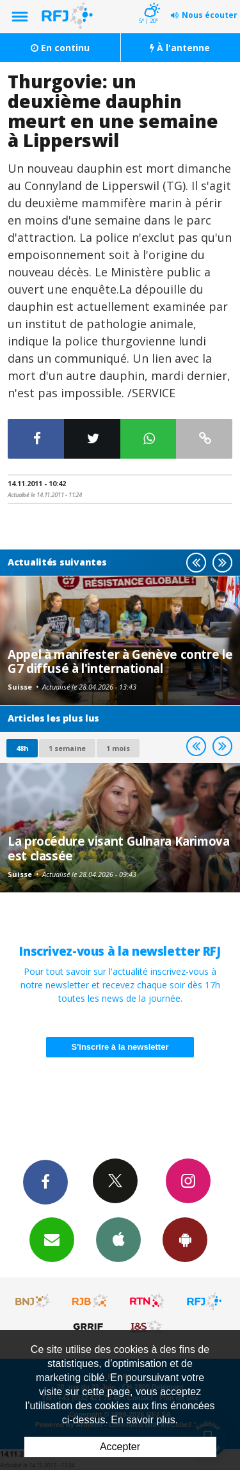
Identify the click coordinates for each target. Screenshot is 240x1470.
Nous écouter (209, 15)
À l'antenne (180, 48)
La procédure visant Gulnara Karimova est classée (119, 848)
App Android (185, 1239)
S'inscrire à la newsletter (120, 1047)
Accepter (120, 1446)
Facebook (45, 1181)
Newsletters (51, 1239)
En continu (60, 48)
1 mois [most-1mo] (118, 748)
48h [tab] (22, 748)
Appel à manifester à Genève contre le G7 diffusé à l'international (120, 661)
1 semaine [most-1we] (67, 748)
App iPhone (118, 1239)
